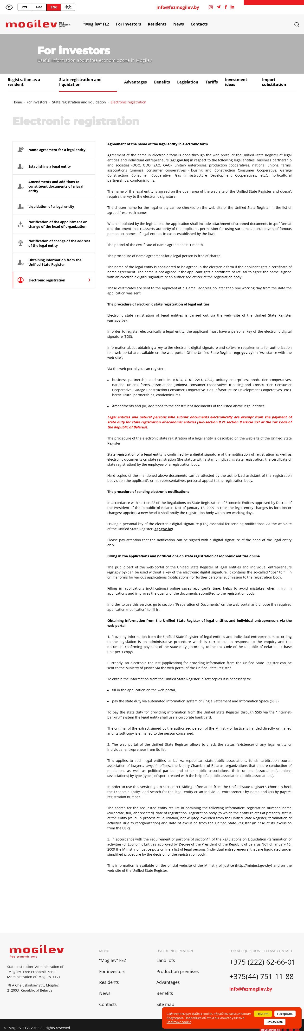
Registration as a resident (24, 82)
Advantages (135, 82)
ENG (54, 7)
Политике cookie (179, 1022)
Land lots (165, 960)
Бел (39, 7)
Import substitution (274, 82)
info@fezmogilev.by (177, 7)
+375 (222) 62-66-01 (262, 962)
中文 (68, 7)
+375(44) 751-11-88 (262, 976)
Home (17, 102)
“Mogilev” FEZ (96, 24)
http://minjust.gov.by (253, 865)
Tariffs (212, 82)
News (178, 24)
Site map (165, 1004)
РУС (25, 7)
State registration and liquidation (80, 82)
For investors (128, 24)
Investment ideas (236, 82)
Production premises (177, 971)
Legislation (187, 82)
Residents (157, 24)
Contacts (199, 24)
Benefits (162, 82)
